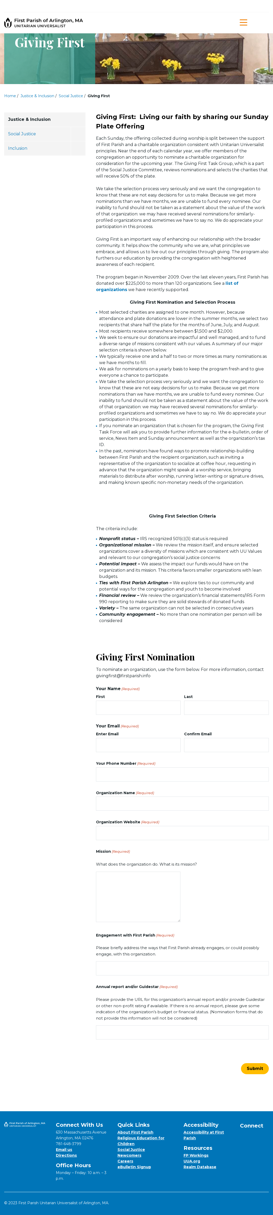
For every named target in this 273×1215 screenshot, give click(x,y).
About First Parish (135, 1132)
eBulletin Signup (134, 1167)
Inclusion (17, 148)
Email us (64, 1149)
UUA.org (192, 1161)
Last (188, 696)
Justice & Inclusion (37, 96)
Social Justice (71, 96)
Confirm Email (198, 734)
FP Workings (196, 1155)
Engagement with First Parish (135, 935)
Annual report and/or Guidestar (137, 986)
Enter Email (107, 734)
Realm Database (200, 1167)
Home (10, 96)
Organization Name (125, 792)
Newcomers (129, 1155)
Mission (113, 851)
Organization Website (127, 822)
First (100, 696)
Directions (66, 1155)
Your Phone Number (125, 763)
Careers (125, 1161)
